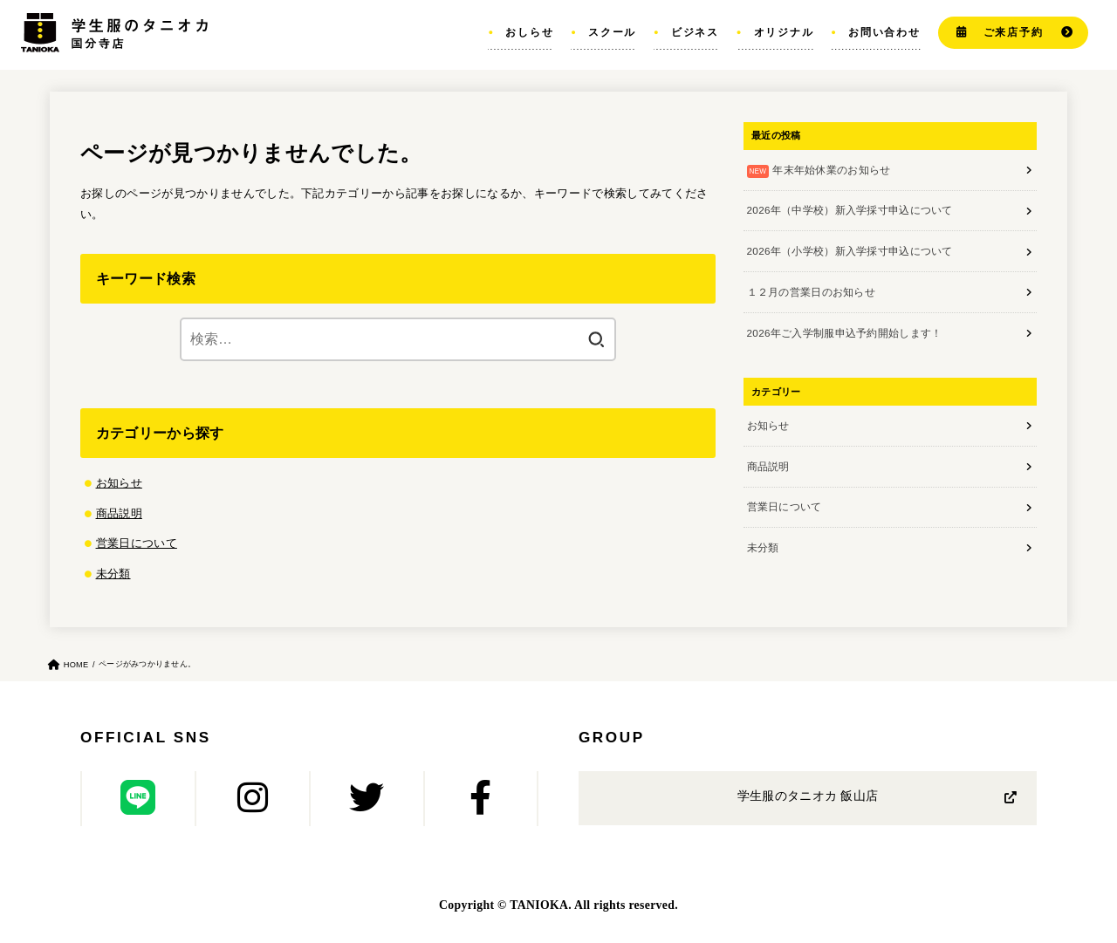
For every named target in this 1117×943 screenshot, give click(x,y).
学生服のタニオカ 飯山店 (807, 792)
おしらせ (529, 32)
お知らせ (119, 482)
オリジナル (784, 32)
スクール (612, 32)
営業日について (136, 540)
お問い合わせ (884, 32)
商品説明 (119, 511)
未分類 (113, 570)
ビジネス (695, 32)
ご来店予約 (1013, 32)
